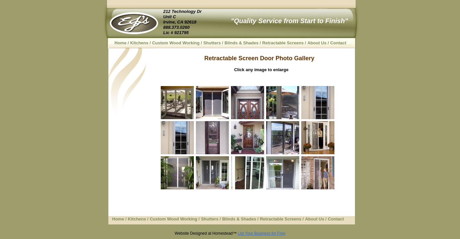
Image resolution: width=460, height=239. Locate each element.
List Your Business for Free (261, 233)
